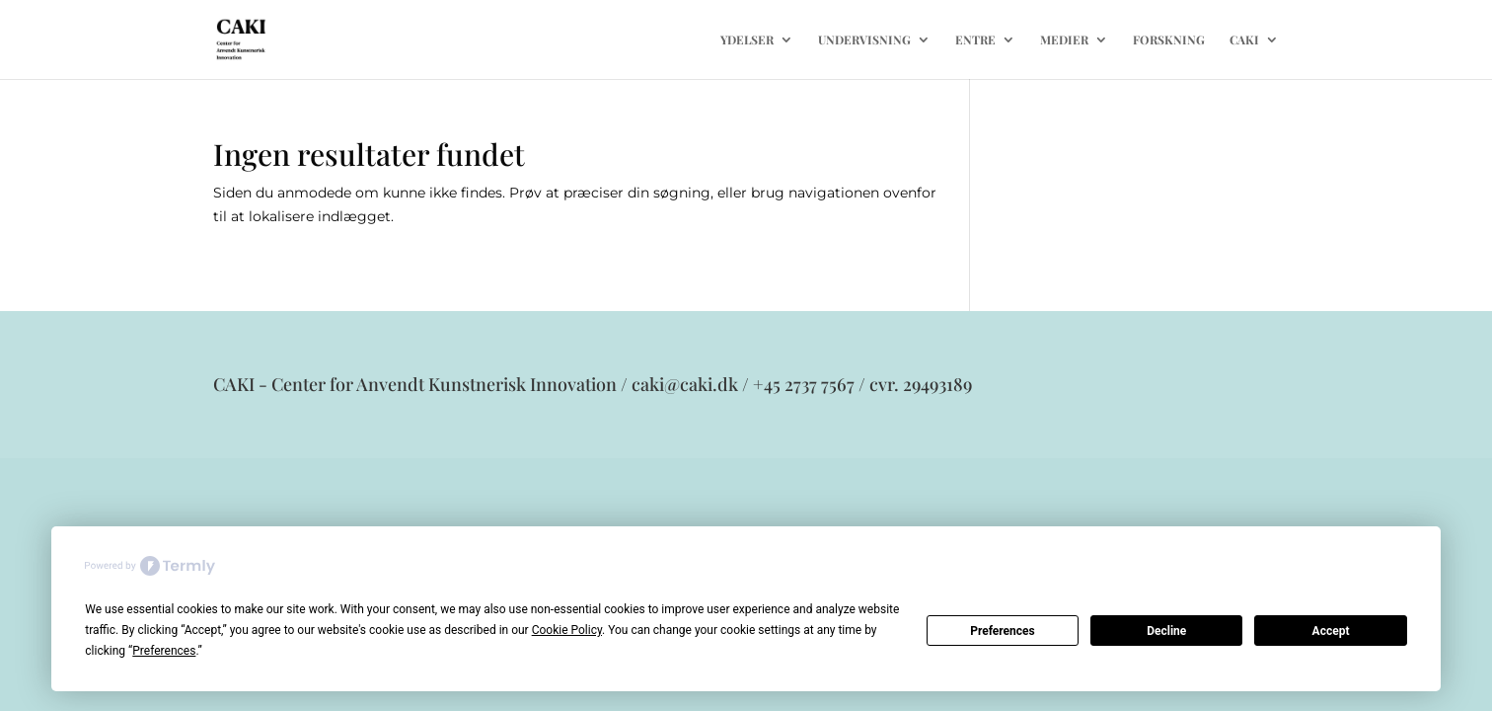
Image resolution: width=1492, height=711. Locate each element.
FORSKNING (1169, 40)
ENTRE (975, 40)
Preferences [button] (163, 651)
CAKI (1244, 40)
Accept (1331, 631)
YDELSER (747, 40)
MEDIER (1064, 40)
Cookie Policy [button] (567, 630)
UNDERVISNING (864, 40)
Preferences (1002, 631)
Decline (1166, 631)
